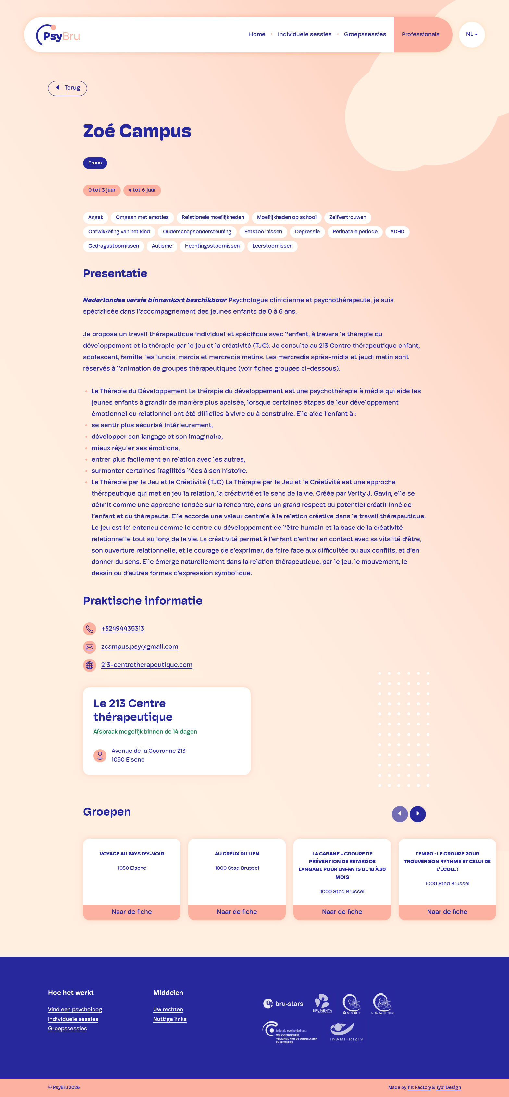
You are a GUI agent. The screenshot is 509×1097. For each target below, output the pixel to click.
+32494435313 (122, 629)
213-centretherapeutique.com (146, 665)
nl (469, 35)
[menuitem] (257, 35)
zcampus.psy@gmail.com (139, 647)
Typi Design (448, 1087)
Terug (71, 88)
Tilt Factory (419, 1087)
